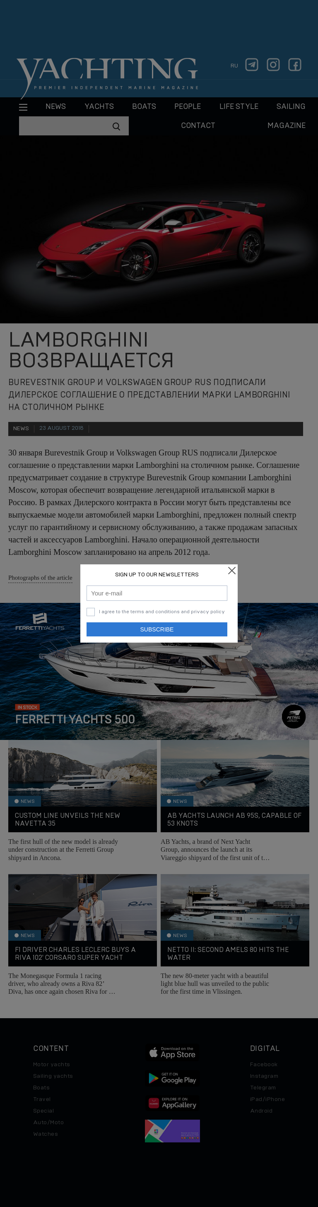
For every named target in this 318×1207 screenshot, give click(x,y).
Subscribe (157, 629)
